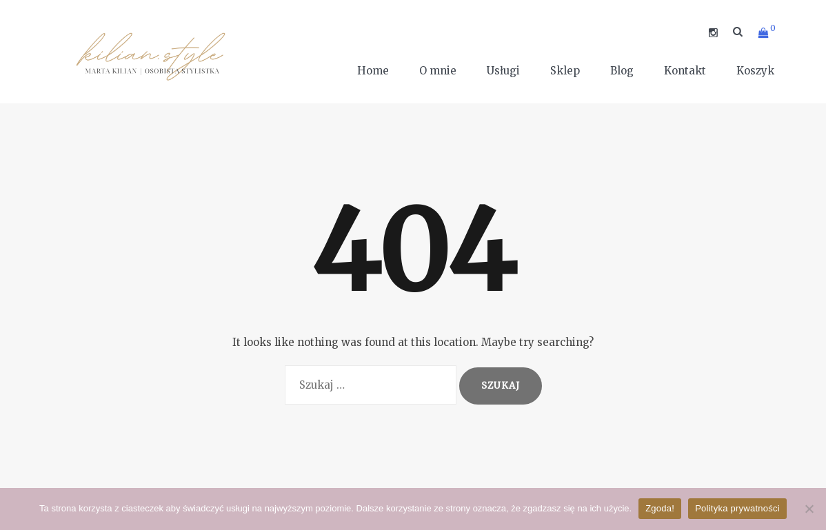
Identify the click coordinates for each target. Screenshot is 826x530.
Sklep (565, 70)
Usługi (503, 70)
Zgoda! (659, 508)
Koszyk (755, 70)
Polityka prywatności (737, 508)
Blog (622, 70)
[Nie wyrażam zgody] (809, 509)
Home (373, 70)
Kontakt (685, 70)
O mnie (437, 70)
